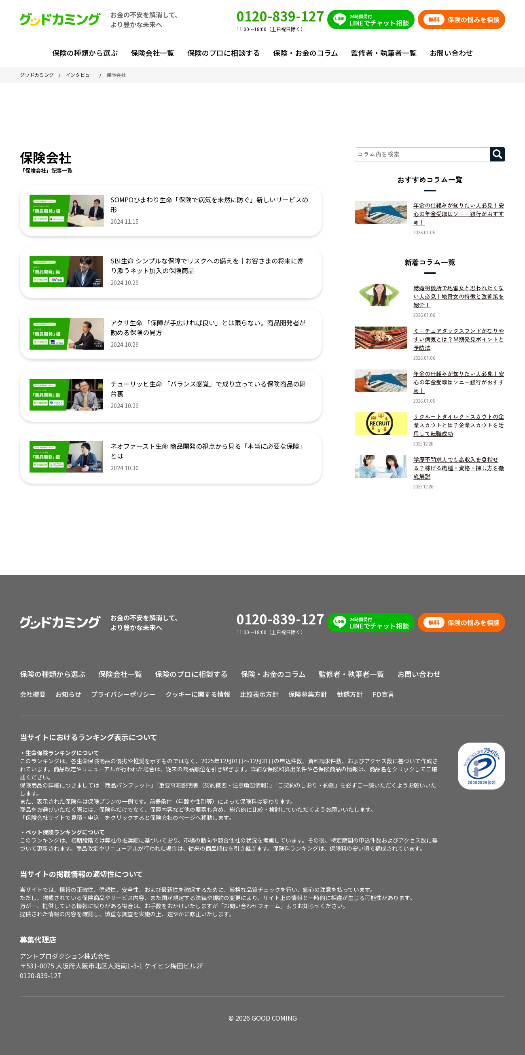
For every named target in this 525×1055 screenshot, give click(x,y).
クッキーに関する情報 (197, 694)
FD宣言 (383, 694)
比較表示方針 (259, 694)
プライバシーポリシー (123, 694)
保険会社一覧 (152, 52)
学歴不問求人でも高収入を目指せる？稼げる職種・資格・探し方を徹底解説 (458, 467)
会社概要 (33, 694)
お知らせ (68, 694)
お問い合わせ (451, 52)
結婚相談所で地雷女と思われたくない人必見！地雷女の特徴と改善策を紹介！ (458, 296)
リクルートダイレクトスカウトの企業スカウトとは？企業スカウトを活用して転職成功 (458, 424)
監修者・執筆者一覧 (384, 52)
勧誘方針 (350, 694)
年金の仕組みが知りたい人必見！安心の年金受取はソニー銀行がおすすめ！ (458, 213)
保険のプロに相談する (223, 52)
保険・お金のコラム (305, 52)
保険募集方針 (307, 694)
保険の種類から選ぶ (85, 52)
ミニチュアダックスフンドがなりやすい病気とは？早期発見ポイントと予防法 (458, 339)
